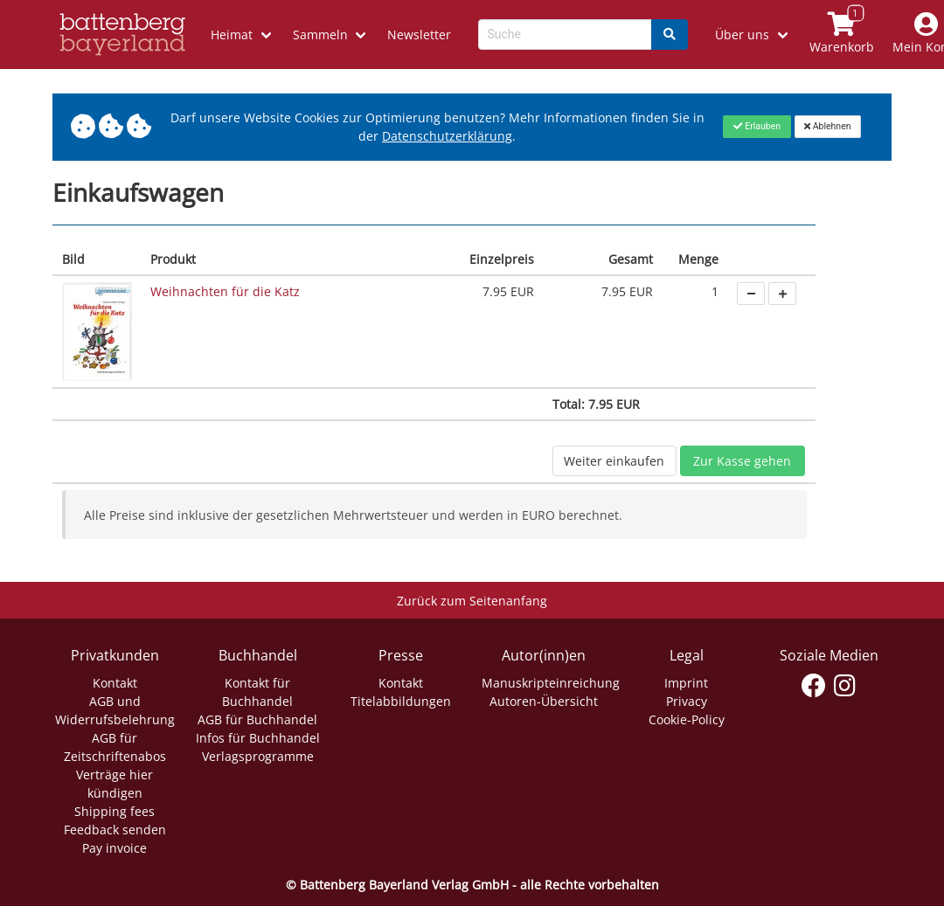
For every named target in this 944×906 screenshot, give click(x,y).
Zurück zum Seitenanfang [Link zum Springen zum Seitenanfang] (472, 600)
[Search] (669, 34)
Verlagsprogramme (258, 756)
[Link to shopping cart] (841, 34)
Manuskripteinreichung (551, 682)
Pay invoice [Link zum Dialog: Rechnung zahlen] (114, 848)
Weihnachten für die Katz (225, 291)
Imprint (686, 682)
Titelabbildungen (401, 701)
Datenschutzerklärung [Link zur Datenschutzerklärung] (447, 136)
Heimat (232, 34)
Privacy (686, 701)
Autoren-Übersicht (543, 701)
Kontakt (115, 682)
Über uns (742, 34)
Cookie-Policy (687, 719)
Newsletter (419, 34)
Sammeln (320, 34)
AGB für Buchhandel (257, 719)
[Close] (756, 126)
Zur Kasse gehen (742, 461)
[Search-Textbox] (565, 34)
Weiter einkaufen (614, 461)
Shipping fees (114, 811)
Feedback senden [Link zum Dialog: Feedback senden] (115, 829)
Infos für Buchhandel (258, 738)
